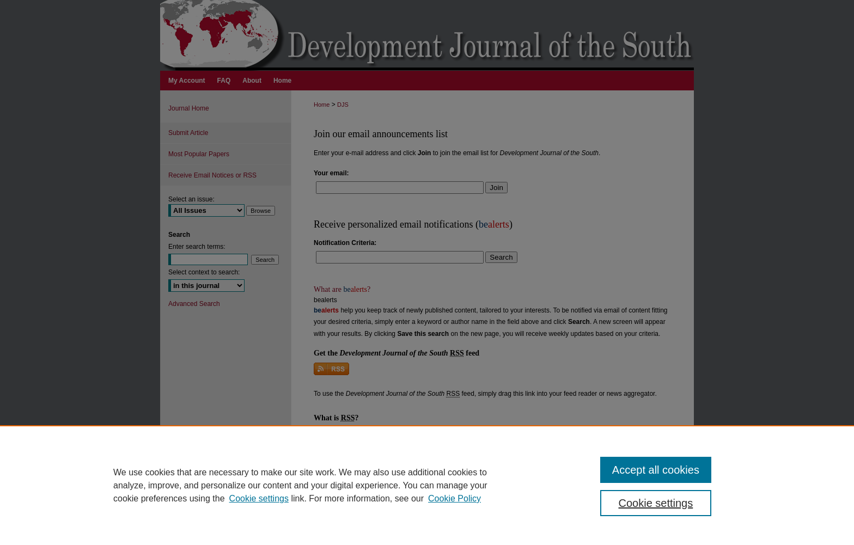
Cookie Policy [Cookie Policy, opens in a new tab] (454, 498)
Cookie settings (259, 498)
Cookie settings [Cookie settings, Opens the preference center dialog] (656, 503)
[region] (427, 485)
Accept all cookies (655, 470)
